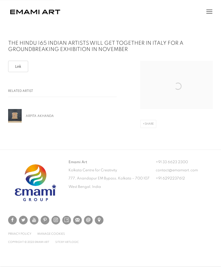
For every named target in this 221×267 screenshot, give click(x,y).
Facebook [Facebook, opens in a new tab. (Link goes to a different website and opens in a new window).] (12, 220)
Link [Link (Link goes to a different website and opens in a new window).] (18, 66)
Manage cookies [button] (51, 233)
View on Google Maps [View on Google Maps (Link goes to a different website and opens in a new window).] (99, 220)
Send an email (88, 220)
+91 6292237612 (170, 178)
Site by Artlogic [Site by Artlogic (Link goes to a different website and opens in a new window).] (67, 242)
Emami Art (35, 12)
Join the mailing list (77, 220)
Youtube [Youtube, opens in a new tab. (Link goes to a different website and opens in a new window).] (34, 220)
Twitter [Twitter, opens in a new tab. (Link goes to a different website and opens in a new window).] (23, 220)
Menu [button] (209, 12)
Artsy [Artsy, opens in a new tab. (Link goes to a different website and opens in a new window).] (66, 220)
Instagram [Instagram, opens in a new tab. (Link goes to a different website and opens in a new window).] (55, 220)
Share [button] (149, 123)
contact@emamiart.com (177, 170)
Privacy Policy (19, 233)
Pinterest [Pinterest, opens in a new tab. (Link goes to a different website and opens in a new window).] (45, 220)
